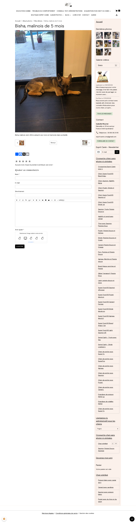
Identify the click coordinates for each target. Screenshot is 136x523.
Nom (16, 175)
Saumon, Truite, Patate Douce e (106, 212)
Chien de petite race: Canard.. (105, 394)
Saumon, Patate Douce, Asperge (106, 455)
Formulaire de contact (105, 142)
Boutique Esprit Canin (40, 15)
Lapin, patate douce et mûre (106, 285)
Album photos (56, 15)
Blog (67, 15)
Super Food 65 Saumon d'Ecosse (106, 292)
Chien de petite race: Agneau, (105, 372)
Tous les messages (104, 114)
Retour (53, 143)
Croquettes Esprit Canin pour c (107, 168)
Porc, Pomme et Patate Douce (106, 256)
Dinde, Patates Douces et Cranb (107, 241)
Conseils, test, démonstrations (69, 11)
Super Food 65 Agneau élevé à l (106, 321)
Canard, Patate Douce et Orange (107, 248)
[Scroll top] (132, 519)
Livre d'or (77, 15)
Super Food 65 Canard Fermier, (106, 306)
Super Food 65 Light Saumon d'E (105, 335)
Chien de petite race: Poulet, (105, 386)
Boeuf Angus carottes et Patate (107, 270)
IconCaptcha (30, 242)
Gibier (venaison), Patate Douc (107, 277)
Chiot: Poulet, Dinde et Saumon (106, 190)
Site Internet (19, 192)
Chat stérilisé (103, 450)
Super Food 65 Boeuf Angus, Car (105, 328)
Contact (85, 15)
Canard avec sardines (106, 494)
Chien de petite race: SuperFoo (105, 364)
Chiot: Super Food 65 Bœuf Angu (106, 176)
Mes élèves (38, 21)
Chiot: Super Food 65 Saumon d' (106, 198)
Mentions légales (48, 520)
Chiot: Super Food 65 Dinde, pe (106, 205)
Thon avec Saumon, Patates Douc (105, 227)
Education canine (23, 11)
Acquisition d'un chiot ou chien (97, 11)
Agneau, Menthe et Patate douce (105, 263)
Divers (107, 66)
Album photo (27, 21)
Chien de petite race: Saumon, (105, 379)
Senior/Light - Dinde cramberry (105, 350)
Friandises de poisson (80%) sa (106, 401)
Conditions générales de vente (67, 520)
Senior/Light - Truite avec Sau (107, 343)
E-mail (17, 183)
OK (117, 153)
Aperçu (60, 201)
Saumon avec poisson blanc (106, 500)
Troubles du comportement (43, 11)
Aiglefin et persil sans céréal (105, 219)
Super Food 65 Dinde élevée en (105, 314)
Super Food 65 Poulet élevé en (106, 299)
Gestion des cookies (87, 520)
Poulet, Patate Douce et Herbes (107, 234)
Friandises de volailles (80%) (106, 408)
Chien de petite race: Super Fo (105, 357)
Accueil (17, 21)
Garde (93, 15)
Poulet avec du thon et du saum (107, 507)
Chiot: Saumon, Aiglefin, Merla (106, 183)
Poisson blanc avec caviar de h (107, 488)
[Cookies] (4, 519)
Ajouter (19, 247)
